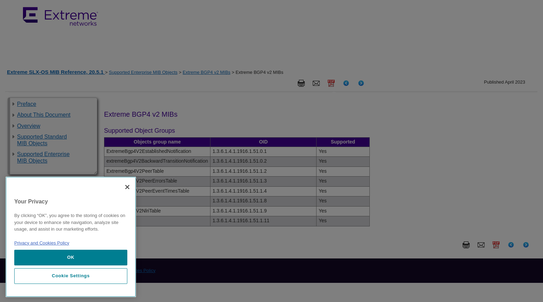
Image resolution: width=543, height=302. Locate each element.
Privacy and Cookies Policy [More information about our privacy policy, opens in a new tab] (41, 243)
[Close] (127, 187)
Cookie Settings (71, 275)
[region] (71, 237)
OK (70, 257)
